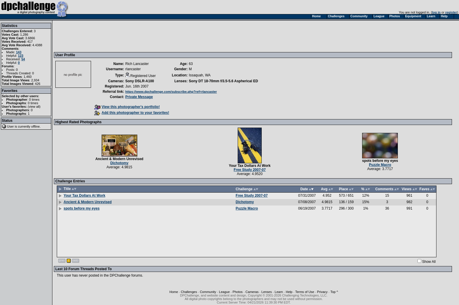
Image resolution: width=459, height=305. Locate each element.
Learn (279, 292)
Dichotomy (119, 163)
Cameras (252, 292)
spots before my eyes (380, 161)
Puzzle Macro (380, 165)
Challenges (189, 292)
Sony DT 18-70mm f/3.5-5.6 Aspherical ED (223, 81)
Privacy (322, 292)
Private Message (139, 97)
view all (34, 106)
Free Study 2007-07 (250, 170)
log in (436, 12)
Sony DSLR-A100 (139, 81)
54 (23, 59)
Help (289, 292)
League (224, 292)
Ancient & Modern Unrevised (119, 159)
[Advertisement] (161, 36)
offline (35, 126)
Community (208, 292)
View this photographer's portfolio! (127, 107)
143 (18, 52)
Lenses (266, 292)
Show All (429, 262)
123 (20, 55)
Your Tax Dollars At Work (249, 166)
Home (173, 292)
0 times (34, 99)
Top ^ (334, 292)
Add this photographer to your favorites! (131, 113)
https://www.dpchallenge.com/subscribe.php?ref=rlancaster (171, 91)
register (451, 12)
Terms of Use (304, 292)
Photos (238, 292)
